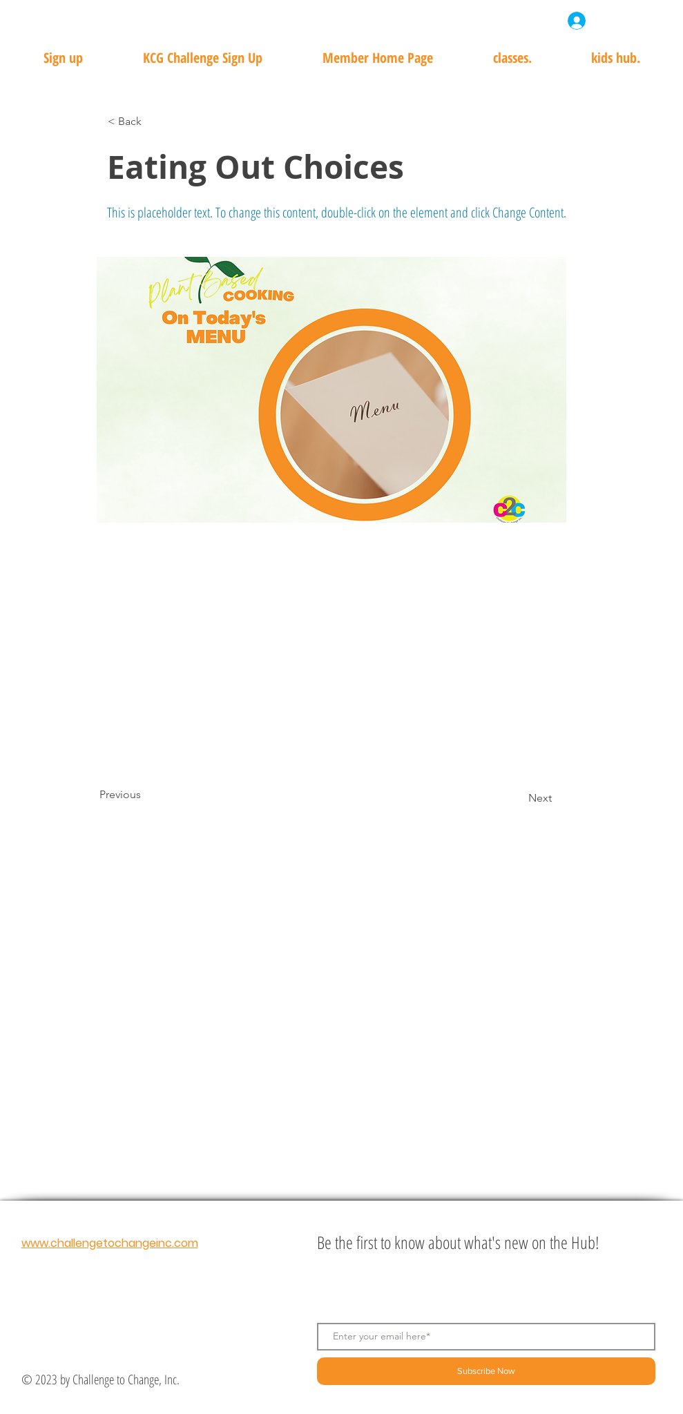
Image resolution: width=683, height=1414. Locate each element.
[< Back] (153, 121)
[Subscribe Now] (486, 1371)
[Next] (517, 798)
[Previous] (145, 794)
